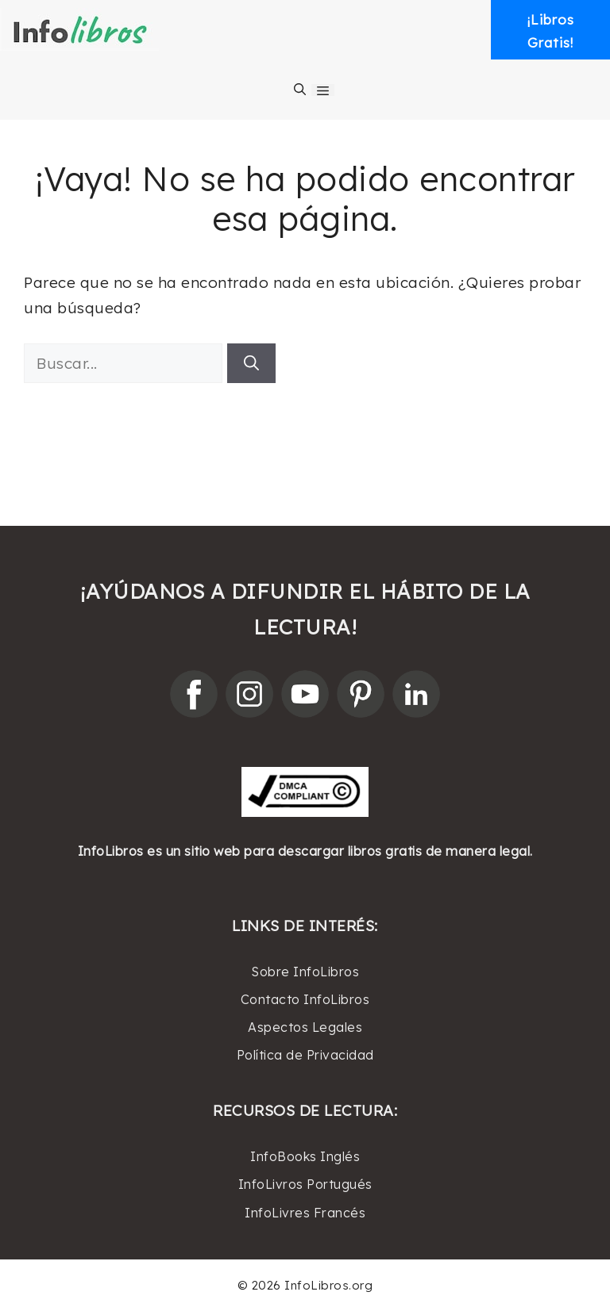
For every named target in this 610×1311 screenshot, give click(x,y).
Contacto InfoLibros (305, 999)
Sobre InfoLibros (305, 971)
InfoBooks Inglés (305, 1156)
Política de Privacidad (305, 1055)
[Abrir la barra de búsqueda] (299, 89)
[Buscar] (251, 363)
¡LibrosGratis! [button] (550, 31)
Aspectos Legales (305, 1027)
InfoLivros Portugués (305, 1184)
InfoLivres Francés (305, 1213)
